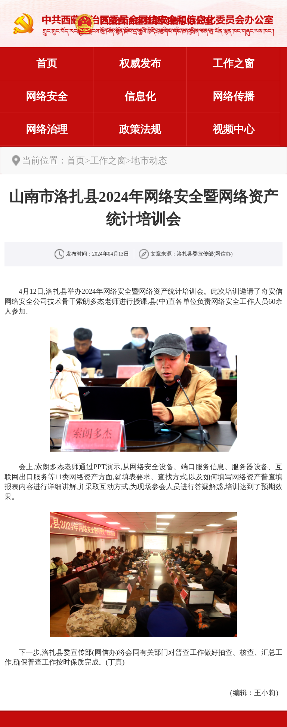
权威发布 (140, 63)
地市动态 (149, 160)
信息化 (140, 96)
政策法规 (140, 129)
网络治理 (47, 129)
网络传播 (233, 96)
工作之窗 (233, 63)
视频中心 (233, 129)
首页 (46, 63)
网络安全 (47, 96)
